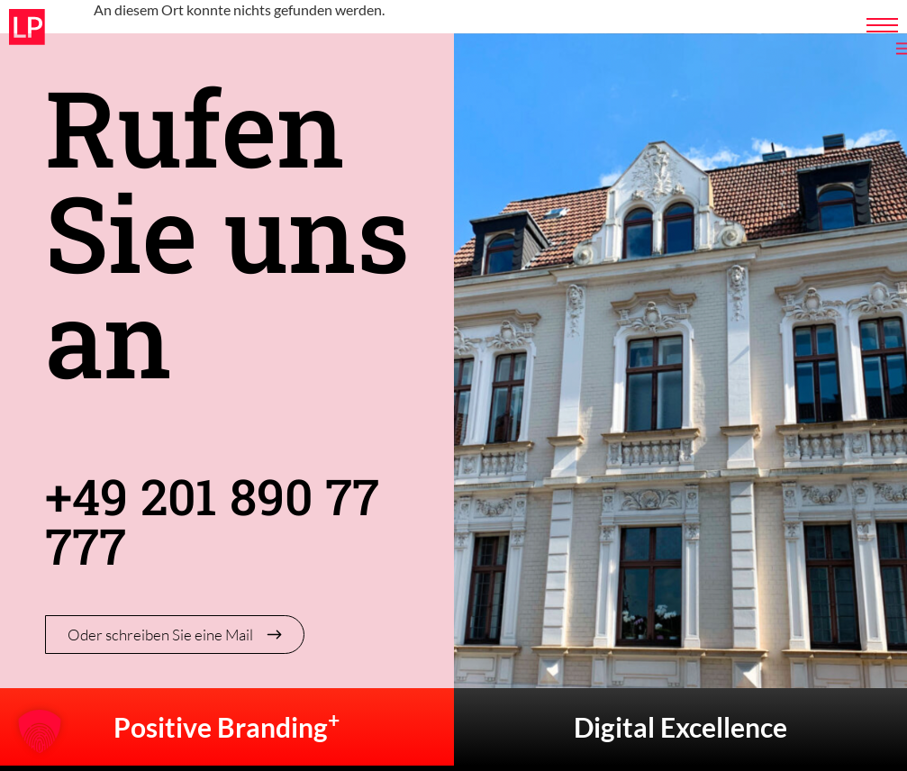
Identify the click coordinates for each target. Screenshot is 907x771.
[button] (39, 731)
